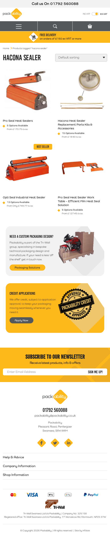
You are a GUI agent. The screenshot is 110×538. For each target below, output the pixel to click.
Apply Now (21, 320)
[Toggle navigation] (19, 26)
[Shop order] (81, 58)
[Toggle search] (55, 26)
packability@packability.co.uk (55, 415)
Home (6, 48)
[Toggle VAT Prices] (95, 13)
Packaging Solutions (27, 267)
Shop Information (16, 475)
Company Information (19, 466)
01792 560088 (64, 3)
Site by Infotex (82, 530)
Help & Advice (13, 457)
